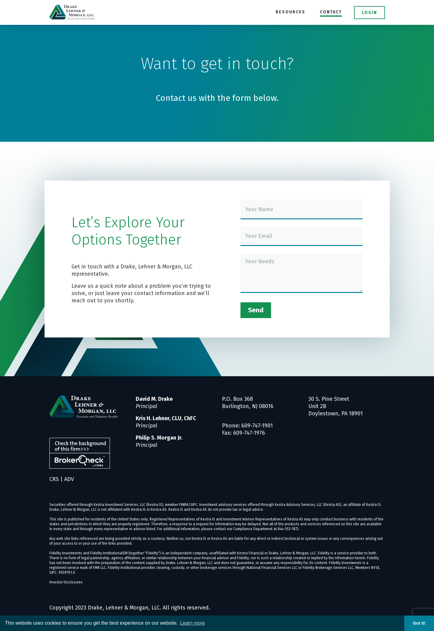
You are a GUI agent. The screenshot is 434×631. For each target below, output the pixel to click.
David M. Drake (154, 399)
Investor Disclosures (66, 582)
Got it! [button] (419, 623)
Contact (331, 12)
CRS (54, 479)
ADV (69, 479)
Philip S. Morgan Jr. (159, 437)
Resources (290, 12)
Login (369, 12)
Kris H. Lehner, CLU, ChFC (166, 418)
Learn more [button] (192, 623)
